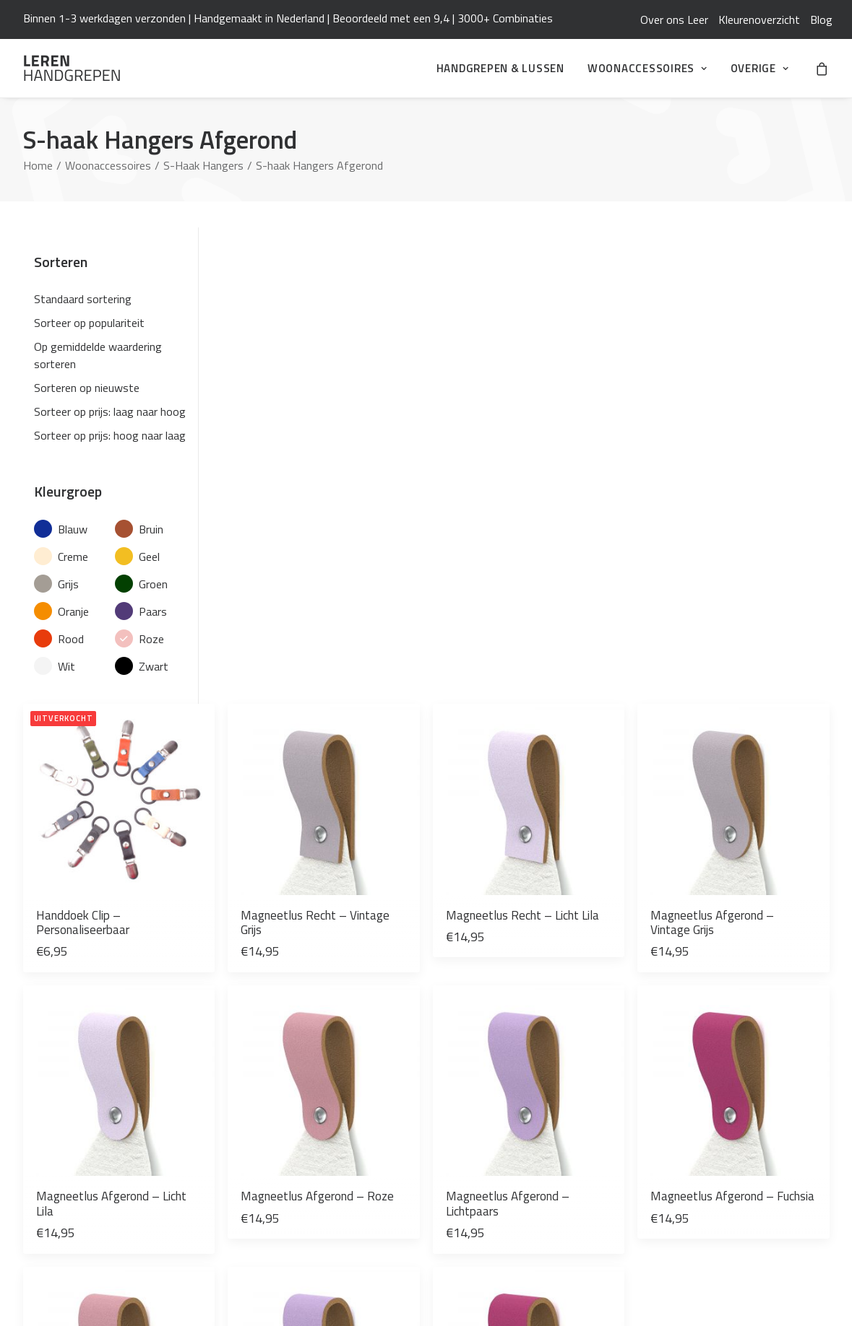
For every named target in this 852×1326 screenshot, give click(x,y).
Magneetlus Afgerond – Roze (448, 626)
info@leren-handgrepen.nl (86, 1053)
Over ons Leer (674, 19)
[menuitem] (674, 19)
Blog (821, 19)
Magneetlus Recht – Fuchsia (599, 857)
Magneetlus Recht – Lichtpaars (445, 857)
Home (38, 165)
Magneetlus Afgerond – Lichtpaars (602, 626)
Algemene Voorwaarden (496, 1053)
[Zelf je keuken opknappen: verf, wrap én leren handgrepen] (304, 1123)
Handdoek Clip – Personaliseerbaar (284, 395)
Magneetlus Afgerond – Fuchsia (757, 626)
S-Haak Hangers (203, 165)
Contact (458, 1113)
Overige (760, 68)
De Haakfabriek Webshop (500, 1207)
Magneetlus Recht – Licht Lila (599, 395)
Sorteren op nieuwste (86, 387)
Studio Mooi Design (487, 1227)
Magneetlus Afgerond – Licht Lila (294, 626)
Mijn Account (470, 1093)
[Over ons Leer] (304, 1155)
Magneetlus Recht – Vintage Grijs (445, 395)
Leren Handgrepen (71, 1008)
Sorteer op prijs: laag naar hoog (110, 411)
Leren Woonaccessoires (497, 1187)
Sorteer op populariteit (89, 322)
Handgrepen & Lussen (500, 68)
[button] (295, 297)
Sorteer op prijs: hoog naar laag (110, 435)
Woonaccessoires (647, 68)
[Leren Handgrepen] (72, 68)
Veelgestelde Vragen (488, 1073)
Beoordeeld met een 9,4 (390, 18)
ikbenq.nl (809, 1291)
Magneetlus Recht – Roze (291, 857)
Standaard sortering (83, 298)
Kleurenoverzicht (759, 19)
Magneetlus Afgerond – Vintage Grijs (757, 395)
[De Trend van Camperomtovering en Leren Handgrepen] (304, 1071)
